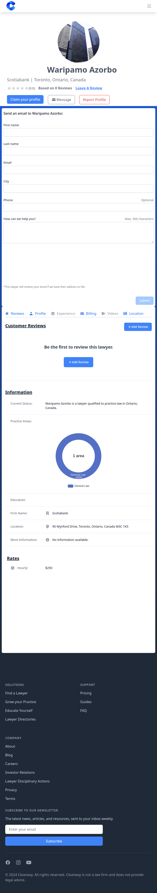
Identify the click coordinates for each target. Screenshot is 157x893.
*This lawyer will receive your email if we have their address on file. (44, 287)
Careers (11, 763)
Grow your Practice (20, 701)
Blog (9, 755)
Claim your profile (25, 99)
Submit (144, 300)
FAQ (83, 710)
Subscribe (54, 841)
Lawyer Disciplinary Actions (27, 781)
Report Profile (94, 99)
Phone (8, 200)
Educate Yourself (18, 710)
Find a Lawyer (16, 693)
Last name (11, 144)
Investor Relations (20, 772)
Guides (86, 701)
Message (61, 99)
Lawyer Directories (20, 719)
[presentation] (21, 264)
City (6, 181)
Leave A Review (89, 88)
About (10, 746)
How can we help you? (19, 219)
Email (7, 162)
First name (11, 125)
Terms (10, 798)
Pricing (86, 693)
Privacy (11, 789)
